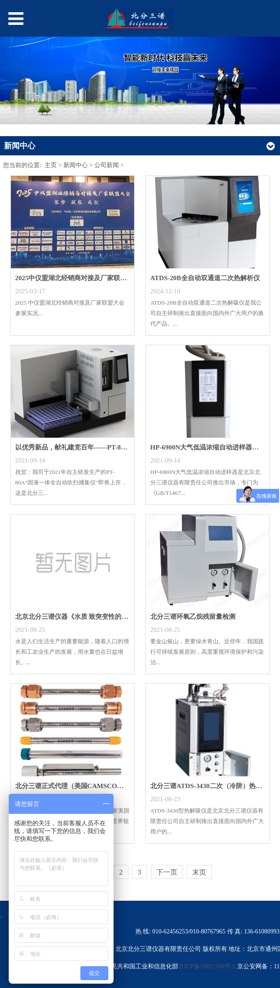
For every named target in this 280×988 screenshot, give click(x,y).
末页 (199, 872)
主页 (51, 165)
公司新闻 (106, 165)
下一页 (166, 872)
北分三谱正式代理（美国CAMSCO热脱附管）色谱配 (92, 785)
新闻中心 (75, 165)
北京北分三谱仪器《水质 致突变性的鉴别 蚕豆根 (85, 616)
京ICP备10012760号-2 (207, 966)
